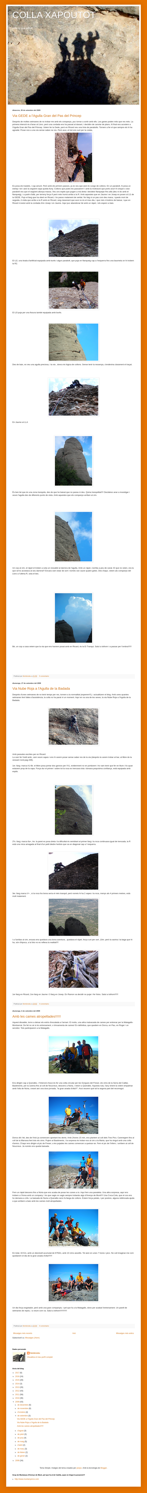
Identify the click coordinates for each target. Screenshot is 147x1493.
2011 (17, 1394)
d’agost (20, 1431)
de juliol (20, 1434)
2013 (17, 1387)
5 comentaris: (44, 676)
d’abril (20, 1445)
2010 (17, 1398)
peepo (79, 1468)
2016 (17, 1376)
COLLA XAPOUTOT (54, 15)
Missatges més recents (22, 1333)
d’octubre (21, 1412)
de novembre (23, 1408)
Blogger (103, 1468)
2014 (17, 1384)
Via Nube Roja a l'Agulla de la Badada (41, 688)
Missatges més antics (125, 1333)
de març (21, 1449)
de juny (20, 1438)
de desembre (23, 1405)
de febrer (21, 1452)
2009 (17, 1402)
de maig (21, 1441)
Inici (74, 1333)
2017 (17, 1373)
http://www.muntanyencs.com (27, 1479)
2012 (17, 1391)
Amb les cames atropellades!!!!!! (36, 1016)
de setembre (22, 1416)
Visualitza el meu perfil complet (40, 1357)
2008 (17, 1460)
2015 (17, 1380)
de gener (21, 1456)
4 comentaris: (44, 1004)
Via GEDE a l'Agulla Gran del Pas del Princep (46, 116)
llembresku (35, 1353)
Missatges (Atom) (32, 1338)
